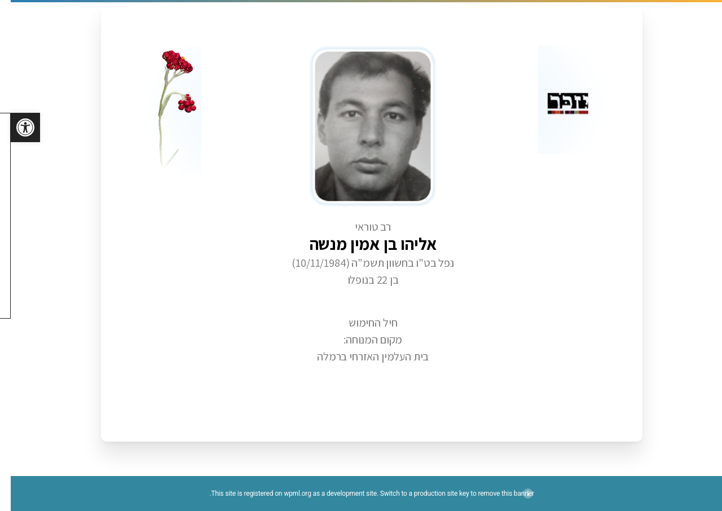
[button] (14, 127)
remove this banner (495, 493)
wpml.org (287, 493)
